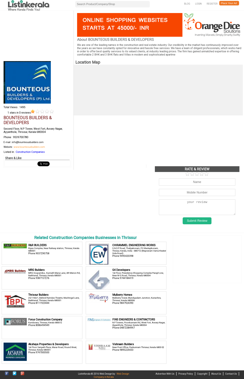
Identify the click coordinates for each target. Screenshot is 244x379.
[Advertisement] (37, 36)
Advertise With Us (165, 373)
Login (198, 3)
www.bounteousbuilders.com (29, 147)
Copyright (202, 373)
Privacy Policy (185, 373)
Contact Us (231, 373)
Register (212, 3)
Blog (187, 3)
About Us (216, 373)
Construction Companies (30, 152)
